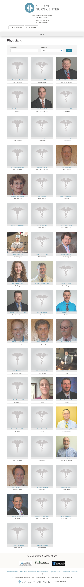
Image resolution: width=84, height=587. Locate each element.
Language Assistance (55, 571)
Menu (42, 34)
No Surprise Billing (42, 571)
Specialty (44, 47)
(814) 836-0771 (43, 23)
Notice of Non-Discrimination (28, 571)
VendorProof (66, 571)
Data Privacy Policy (12, 571)
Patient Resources (16, 27)
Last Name (14, 47)
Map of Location (31, 27)
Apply (69, 51)
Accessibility (74, 571)
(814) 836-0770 (44, 20)
